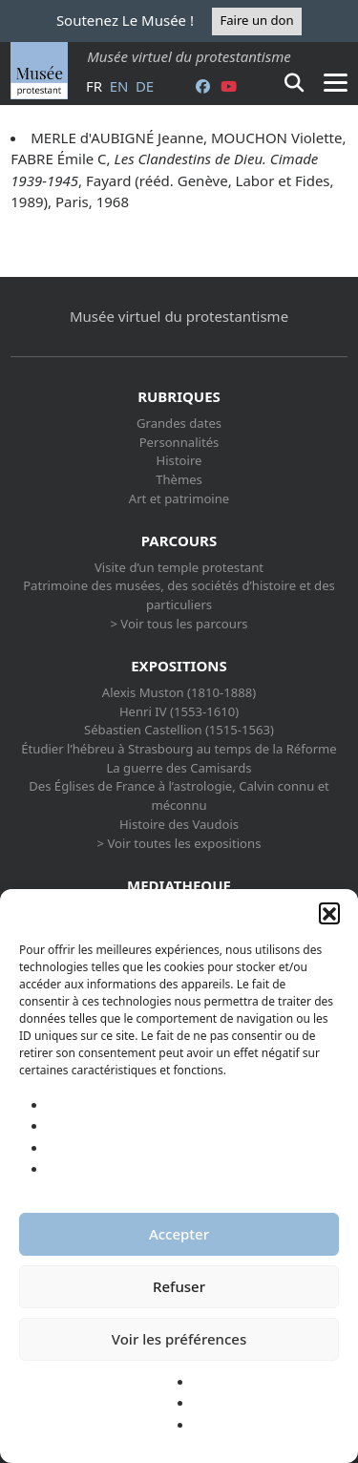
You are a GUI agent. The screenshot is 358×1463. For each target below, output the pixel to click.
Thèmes (179, 479)
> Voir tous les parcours (178, 623)
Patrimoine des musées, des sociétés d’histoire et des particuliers (179, 595)
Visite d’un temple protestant (179, 567)
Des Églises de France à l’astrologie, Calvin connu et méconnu (179, 795)
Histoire (179, 460)
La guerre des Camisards (178, 767)
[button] (329, 912)
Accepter (179, 1233)
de (145, 85)
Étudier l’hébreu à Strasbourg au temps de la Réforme (178, 748)
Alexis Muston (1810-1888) (179, 692)
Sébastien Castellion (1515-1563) (179, 729)
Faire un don (256, 20)
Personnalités (179, 442)
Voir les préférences (179, 1338)
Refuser (179, 1286)
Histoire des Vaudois (179, 824)
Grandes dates (179, 423)
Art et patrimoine (179, 498)
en (119, 85)
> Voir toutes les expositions (179, 843)
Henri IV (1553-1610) (179, 711)
